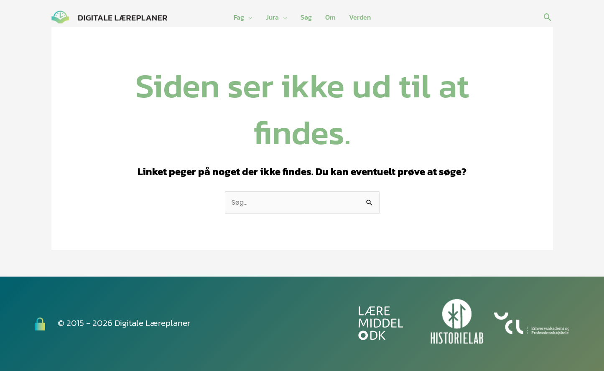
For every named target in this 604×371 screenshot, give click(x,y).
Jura (272, 17)
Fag (239, 17)
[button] (548, 17)
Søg (306, 17)
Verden (360, 17)
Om (330, 17)
